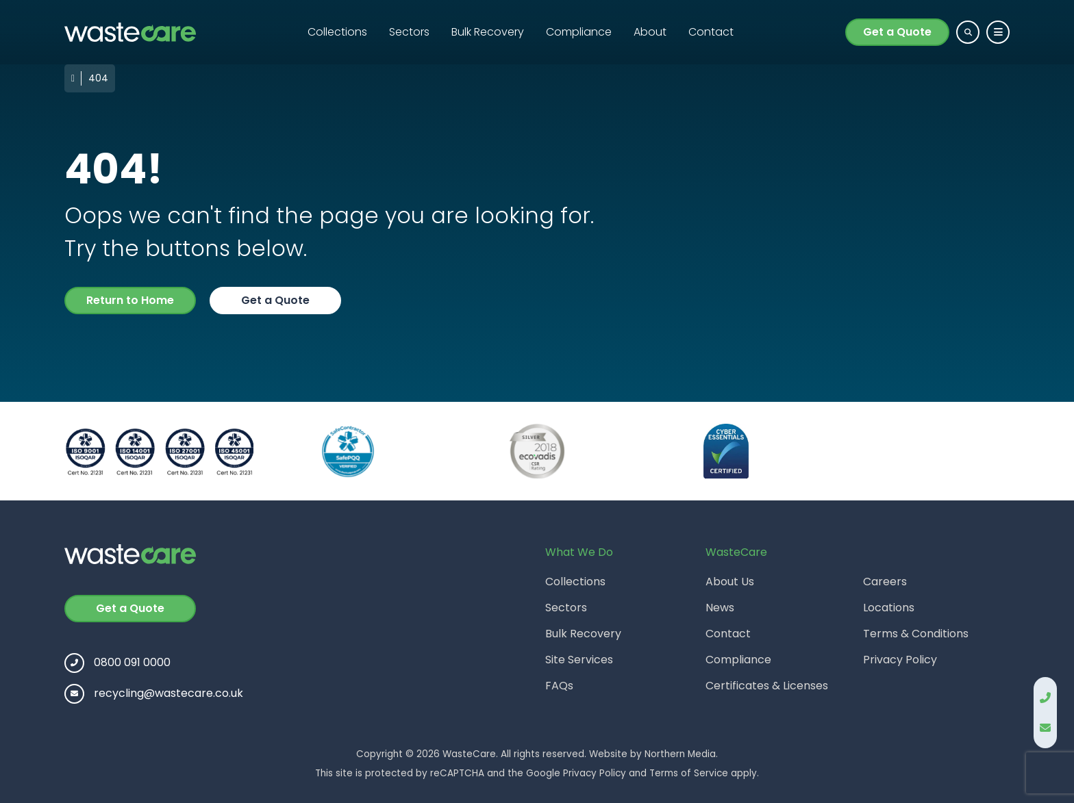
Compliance (579, 32)
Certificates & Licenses (766, 685)
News (719, 607)
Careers (885, 581)
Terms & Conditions (916, 633)
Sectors (409, 32)
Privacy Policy (900, 659)
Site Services (579, 659)
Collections (337, 32)
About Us (729, 581)
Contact (711, 32)
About (650, 32)
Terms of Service (688, 773)
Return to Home (130, 300)
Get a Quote (897, 32)
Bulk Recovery (487, 32)
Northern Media (680, 754)
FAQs (559, 685)
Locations (888, 607)
